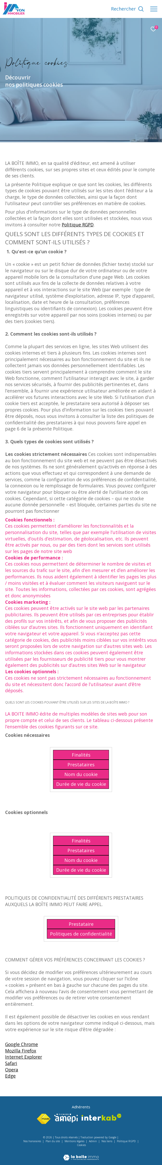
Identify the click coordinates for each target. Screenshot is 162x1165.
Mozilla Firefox (20, 1051)
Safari (11, 1063)
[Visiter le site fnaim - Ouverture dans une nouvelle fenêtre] (43, 1119)
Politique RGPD (78, 225)
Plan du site (53, 1141)
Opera (11, 1070)
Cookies (81, 1145)
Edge (10, 1076)
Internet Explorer (23, 1057)
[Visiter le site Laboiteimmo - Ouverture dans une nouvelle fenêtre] (81, 1154)
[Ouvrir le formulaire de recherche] (127, 9)
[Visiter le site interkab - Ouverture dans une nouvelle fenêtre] (101, 1117)
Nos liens (107, 1141)
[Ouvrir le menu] (154, 9)
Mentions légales (75, 1141)
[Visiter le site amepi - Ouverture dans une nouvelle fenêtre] (66, 1118)
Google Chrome (21, 1044)
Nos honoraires (32, 1141)
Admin (93, 1141)
